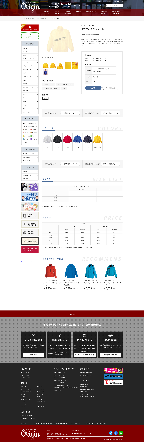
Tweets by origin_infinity (26, 262)
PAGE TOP (72, 314)
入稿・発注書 (26, 412)
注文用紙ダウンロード (70, 113)
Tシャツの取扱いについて (61, 385)
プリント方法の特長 (59, 378)
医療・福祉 (25, 91)
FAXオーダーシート (28, 161)
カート (103, 5)
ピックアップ (26, 369)
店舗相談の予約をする (110, 355)
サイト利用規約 (89, 423)
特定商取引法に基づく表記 (44, 423)
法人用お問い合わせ (85, 375)
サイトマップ (76, 423)
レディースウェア (27, 66)
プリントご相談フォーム (110, 113)
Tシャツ (25, 51)
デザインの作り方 (59, 375)
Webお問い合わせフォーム (87, 373)
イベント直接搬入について (87, 397)
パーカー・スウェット (28, 59)
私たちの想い (25, 373)
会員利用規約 (102, 423)
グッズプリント (25, 378)
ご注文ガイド (26, 171)
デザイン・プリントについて (64, 369)
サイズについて (84, 384)
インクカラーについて (60, 380)
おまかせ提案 (26, 157)
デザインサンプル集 (59, 373)
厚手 (45, 98)
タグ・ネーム (26, 112)
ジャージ (25, 101)
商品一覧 (32, 18)
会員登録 (87, 5)
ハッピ (24, 94)
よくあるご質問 (27, 175)
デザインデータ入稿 (27, 416)
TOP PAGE (24, 18)
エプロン (25, 83)
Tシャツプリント (26, 375)
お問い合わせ (26, 179)
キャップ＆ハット (27, 76)
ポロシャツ (25, 55)
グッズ (24, 108)
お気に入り (78, 5)
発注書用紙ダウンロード (28, 418)
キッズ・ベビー (27, 69)
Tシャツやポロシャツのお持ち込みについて (66, 387)
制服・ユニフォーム (28, 87)
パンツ (24, 105)
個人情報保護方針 (62, 423)
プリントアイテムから (28, 153)
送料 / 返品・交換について (87, 389)
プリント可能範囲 (59, 382)
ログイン (95, 5)
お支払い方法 (83, 387)
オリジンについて (28, 423)
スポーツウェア (27, 62)
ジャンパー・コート (42, 18)
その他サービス (84, 394)
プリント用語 (57, 390)
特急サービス (83, 392)
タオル (24, 80)
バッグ (24, 73)
